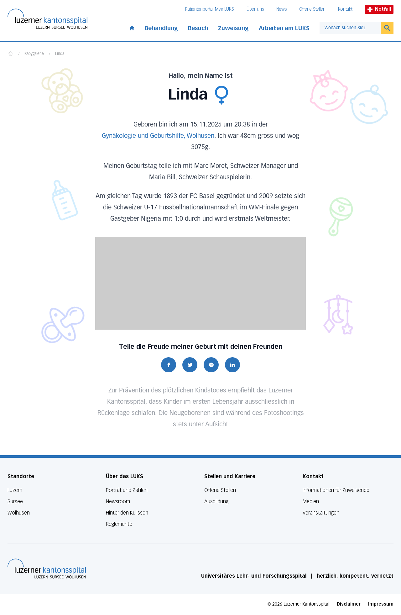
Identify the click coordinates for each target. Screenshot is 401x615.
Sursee (15, 501)
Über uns (255, 9)
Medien (311, 501)
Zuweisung (233, 28)
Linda (59, 54)
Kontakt (345, 9)
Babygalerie (34, 54)
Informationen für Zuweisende (336, 490)
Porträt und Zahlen (127, 490)
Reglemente (119, 524)
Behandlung (161, 28)
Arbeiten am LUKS (284, 28)
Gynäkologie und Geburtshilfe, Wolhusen (158, 136)
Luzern (15, 490)
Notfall (379, 9)
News (281, 9)
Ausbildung (216, 501)
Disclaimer (349, 604)
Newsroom (118, 501)
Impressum (380, 604)
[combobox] (350, 28)
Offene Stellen (312, 9)
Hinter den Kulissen (127, 513)
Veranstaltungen (321, 513)
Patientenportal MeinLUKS (209, 9)
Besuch (198, 28)
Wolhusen (19, 513)
